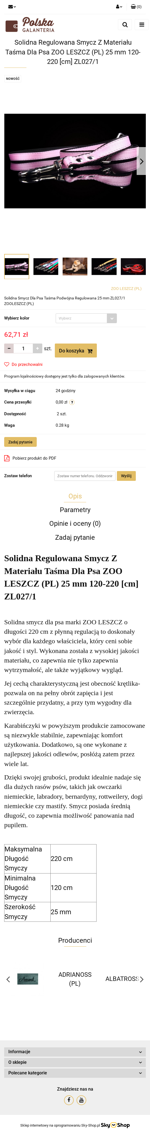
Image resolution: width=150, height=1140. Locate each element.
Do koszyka (76, 351)
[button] (136, 7)
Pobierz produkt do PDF (30, 458)
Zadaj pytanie (20, 442)
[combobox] (86, 318)
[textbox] (81, 318)
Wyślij (126, 476)
